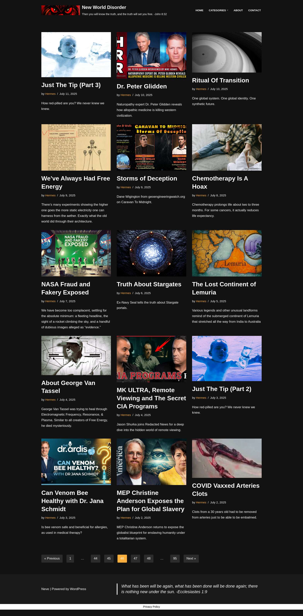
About (238, 10)
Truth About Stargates (149, 284)
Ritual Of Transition (220, 80)
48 (149, 559)
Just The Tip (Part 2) (221, 389)
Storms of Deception (147, 178)
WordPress (78, 601)
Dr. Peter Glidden (142, 86)
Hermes (50, 93)
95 (175, 559)
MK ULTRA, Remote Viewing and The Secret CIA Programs (151, 398)
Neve (45, 601)
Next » (191, 559)
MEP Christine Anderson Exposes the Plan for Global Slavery (150, 501)
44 (96, 559)
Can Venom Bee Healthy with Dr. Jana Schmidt (72, 501)
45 (109, 559)
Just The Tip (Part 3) (71, 84)
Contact (254, 10)
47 (136, 559)
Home (199, 10)
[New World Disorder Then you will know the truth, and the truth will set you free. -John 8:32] (104, 10)
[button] (227, 10)
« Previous (52, 559)
